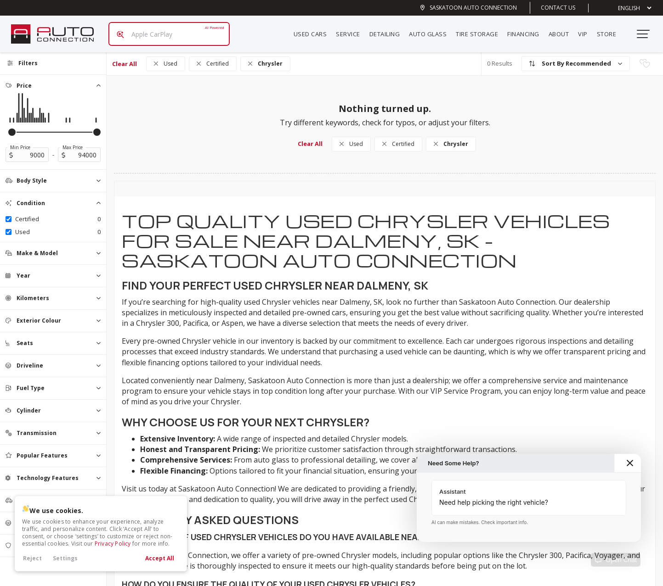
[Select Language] (627, 8)
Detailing (388, 30)
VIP (586, 30)
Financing (527, 30)
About (562, 30)
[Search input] (165, 30)
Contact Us (558, 7)
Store (610, 30)
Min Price (20, 140)
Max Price (72, 140)
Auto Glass (431, 30)
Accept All (159, 558)
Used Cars (314, 30)
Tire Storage (480, 30)
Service (352, 30)
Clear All (124, 56)
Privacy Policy (113, 543)
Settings (65, 558)
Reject (32, 558)
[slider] (12, 124)
